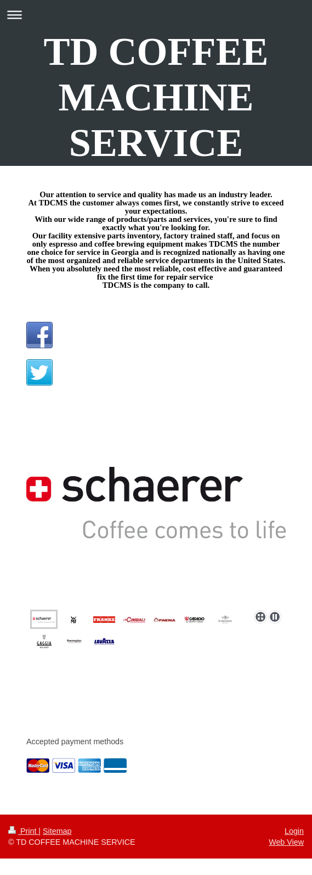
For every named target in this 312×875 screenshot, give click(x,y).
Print (23, 831)
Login (294, 831)
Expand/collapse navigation (156, 14)
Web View (286, 842)
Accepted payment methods (74, 741)
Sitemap (57, 831)
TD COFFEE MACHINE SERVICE (155, 97)
